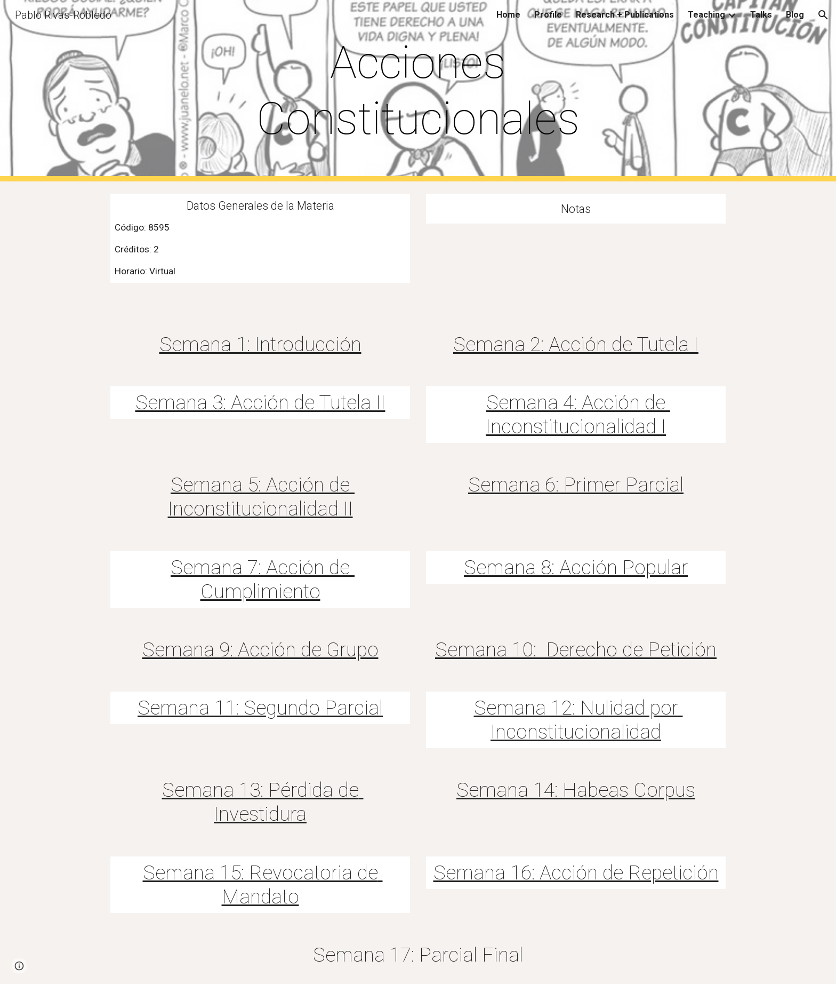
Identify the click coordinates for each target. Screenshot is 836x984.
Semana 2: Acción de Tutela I (575, 344)
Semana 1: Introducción (260, 344)
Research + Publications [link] (625, 15)
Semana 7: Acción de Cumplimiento (263, 579)
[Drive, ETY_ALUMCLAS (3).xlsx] (576, 263)
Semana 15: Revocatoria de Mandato (263, 884)
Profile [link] (548, 15)
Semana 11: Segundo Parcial (260, 707)
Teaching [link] (706, 15)
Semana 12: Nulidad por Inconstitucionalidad (578, 719)
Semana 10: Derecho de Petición (576, 649)
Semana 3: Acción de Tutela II (260, 402)
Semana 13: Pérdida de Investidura (263, 802)
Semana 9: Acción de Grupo (260, 649)
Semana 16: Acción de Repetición (576, 872)
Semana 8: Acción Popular (576, 567)
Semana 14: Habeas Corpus (575, 790)
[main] (418, 90)
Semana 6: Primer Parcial (576, 484)
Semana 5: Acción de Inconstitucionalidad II (261, 496)
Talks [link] (761, 15)
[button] (823, 15)
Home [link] (508, 15)
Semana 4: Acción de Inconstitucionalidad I (578, 414)
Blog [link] (795, 15)
